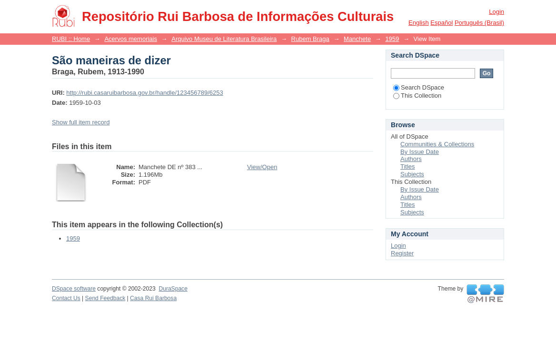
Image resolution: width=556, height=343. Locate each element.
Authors (411, 158)
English (418, 22)
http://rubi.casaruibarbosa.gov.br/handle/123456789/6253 (144, 92)
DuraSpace (173, 288)
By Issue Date (419, 151)
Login (496, 11)
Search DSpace (418, 87)
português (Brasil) (479, 22)
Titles (407, 166)
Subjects (412, 174)
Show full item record (80, 122)
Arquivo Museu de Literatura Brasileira (224, 38)
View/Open (262, 167)
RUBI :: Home (71, 38)
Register (402, 253)
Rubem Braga (310, 38)
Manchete (357, 38)
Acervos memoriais (130, 38)
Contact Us (66, 298)
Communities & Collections (437, 144)
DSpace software (74, 288)
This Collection (417, 95)
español (441, 22)
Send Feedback (105, 298)
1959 (392, 38)
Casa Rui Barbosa (153, 298)
